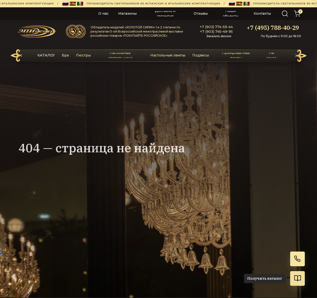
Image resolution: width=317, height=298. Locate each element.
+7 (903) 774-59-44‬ (216, 27)
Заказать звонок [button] (218, 36)
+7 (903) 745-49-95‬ (216, 31)
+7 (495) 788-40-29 (272, 28)
